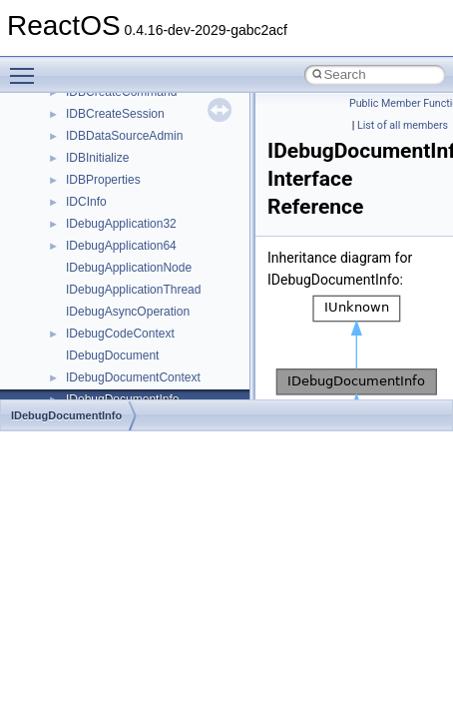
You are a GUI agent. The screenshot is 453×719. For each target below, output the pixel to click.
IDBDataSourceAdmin (124, 136)
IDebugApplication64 (121, 246)
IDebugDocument (112, 355)
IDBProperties (103, 180)
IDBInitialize (97, 158)
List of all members (402, 125)
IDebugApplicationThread (133, 290)
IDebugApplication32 (121, 224)
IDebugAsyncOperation (128, 312)
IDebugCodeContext (120, 334)
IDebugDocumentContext (133, 377)
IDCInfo (86, 202)
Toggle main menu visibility (27, 67)
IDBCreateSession (115, 114)
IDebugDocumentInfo (66, 415)
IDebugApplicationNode (129, 268)
